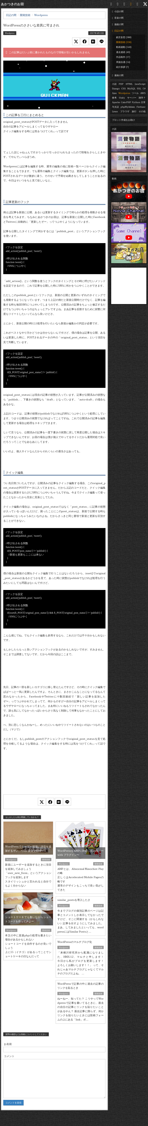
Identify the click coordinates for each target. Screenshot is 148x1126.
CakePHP (126, 102)
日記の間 (117, 31)
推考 (114, 98)
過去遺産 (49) (123, 52)
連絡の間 (117, 75)
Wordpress (124, 93)
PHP (121, 84)
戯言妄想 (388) (123, 37)
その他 (142, 111)
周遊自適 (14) (123, 62)
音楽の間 (117, 18)
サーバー (131, 98)
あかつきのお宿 (12, 4)
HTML (129, 84)
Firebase (141, 107)
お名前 (7, 1044)
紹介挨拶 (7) (122, 67)
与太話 (115, 107)
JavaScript (140, 84)
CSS (123, 89)
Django (116, 89)
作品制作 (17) (123, 57)
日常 (143, 102)
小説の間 (117, 11)
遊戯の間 (117, 24)
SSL (139, 89)
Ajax (114, 93)
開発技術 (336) (123, 42)
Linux (115, 111)
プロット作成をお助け (123, 120)
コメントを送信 (13, 1102)
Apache (116, 102)
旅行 (134, 111)
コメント (9, 1056)
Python (136, 102)
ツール (135, 93)
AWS (143, 93)
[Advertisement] (54, 776)
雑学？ (142, 98)
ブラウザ (124, 111)
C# (144, 89)
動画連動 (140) (123, 47)
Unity (122, 98)
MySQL (131, 89)
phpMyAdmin (128, 107)
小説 (114, 84)
